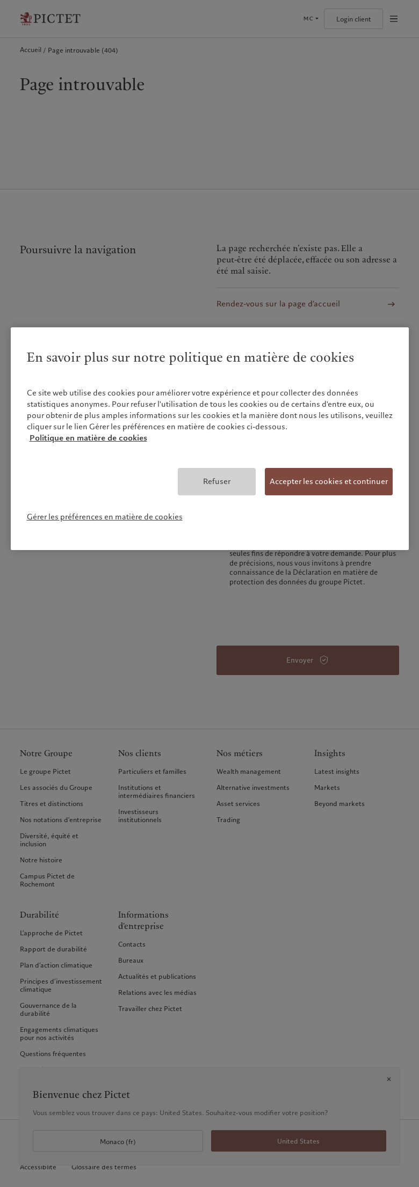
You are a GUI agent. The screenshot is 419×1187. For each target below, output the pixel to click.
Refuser (216, 481)
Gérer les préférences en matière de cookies (105, 516)
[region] (210, 438)
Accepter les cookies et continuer (329, 481)
